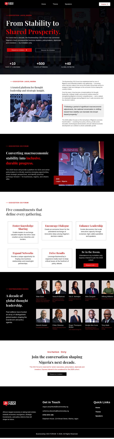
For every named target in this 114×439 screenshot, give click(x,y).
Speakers (68, 4)
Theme (55, 4)
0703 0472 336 (48, 415)
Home (43, 4)
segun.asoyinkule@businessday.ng (55, 407)
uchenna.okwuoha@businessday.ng (56, 411)
